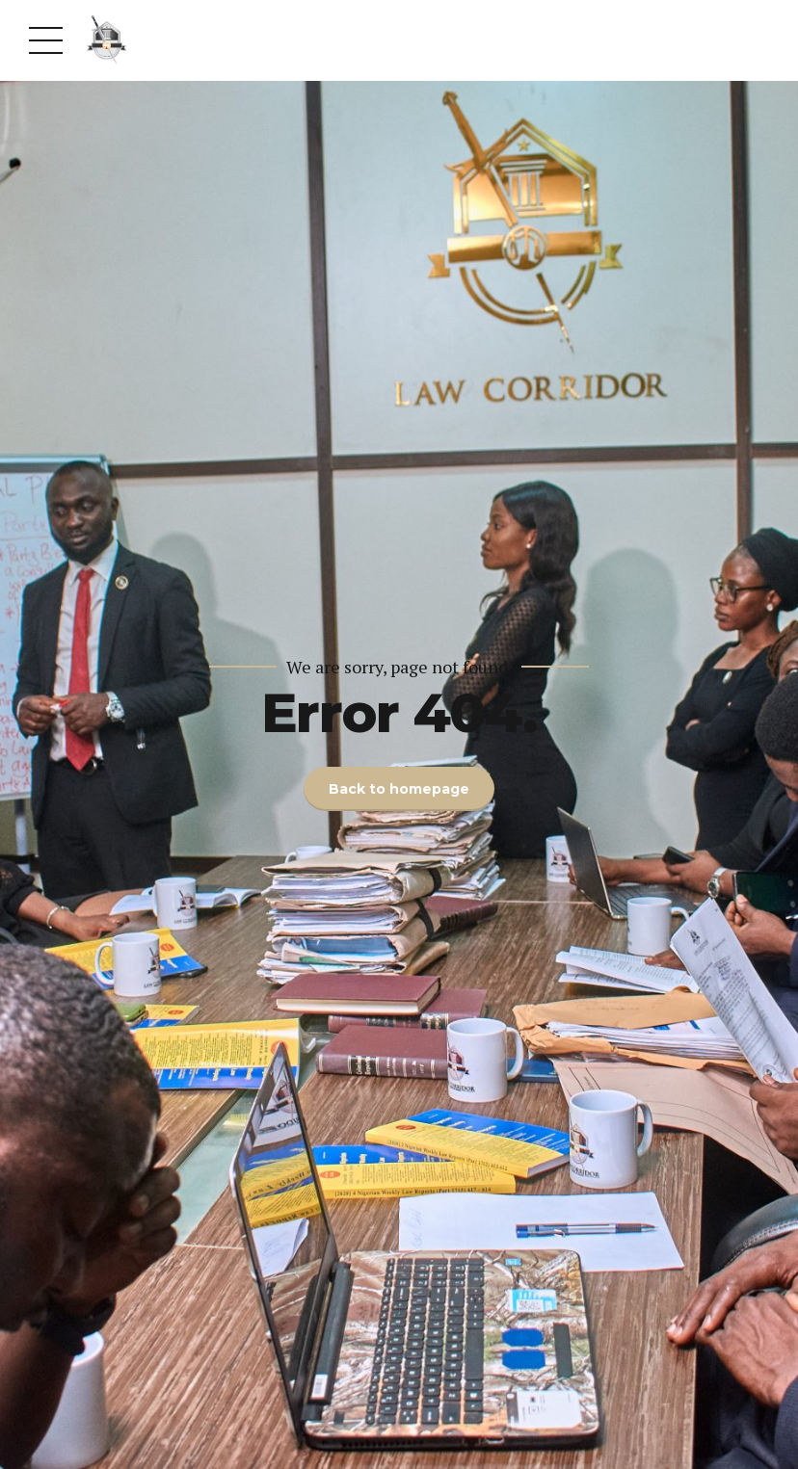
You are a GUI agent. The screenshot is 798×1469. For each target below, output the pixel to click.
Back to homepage (399, 789)
